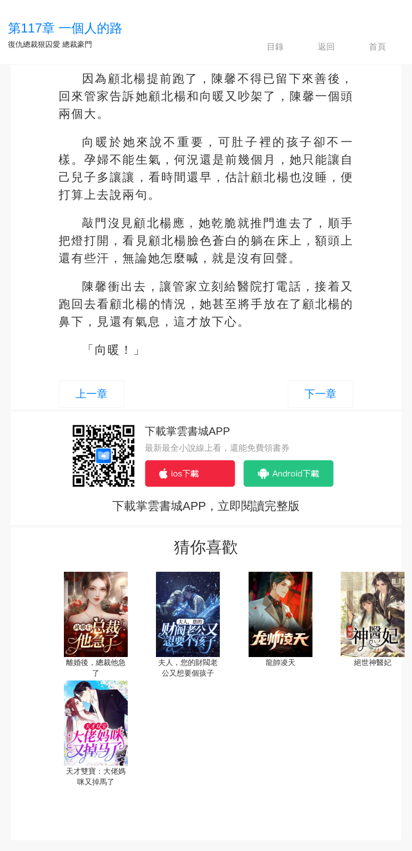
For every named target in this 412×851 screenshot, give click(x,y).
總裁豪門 (77, 44)
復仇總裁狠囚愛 (34, 44)
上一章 (92, 394)
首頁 (368, 46)
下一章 (320, 394)
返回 (317, 46)
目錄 (266, 46)
